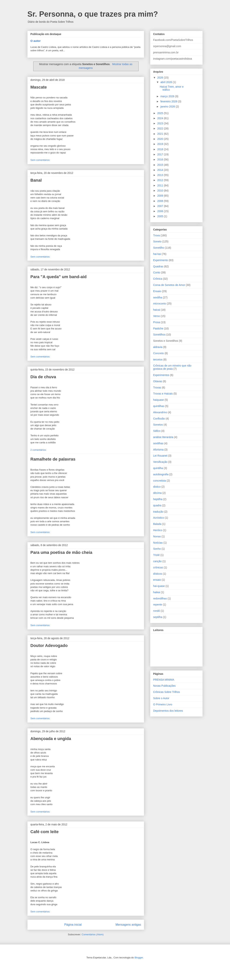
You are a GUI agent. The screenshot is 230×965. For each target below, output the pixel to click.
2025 (160, 113)
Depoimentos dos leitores (168, 710)
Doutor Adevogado (49, 645)
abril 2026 (166, 82)
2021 (160, 133)
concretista (159, 480)
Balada (157, 523)
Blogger (139, 957)
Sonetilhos (159, 334)
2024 (160, 118)
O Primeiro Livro (162, 704)
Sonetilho (158, 247)
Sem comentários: (40, 160)
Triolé (156, 554)
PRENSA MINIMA (163, 679)
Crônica (157, 278)
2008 (160, 200)
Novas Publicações (164, 685)
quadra (157, 505)
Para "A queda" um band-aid (58, 276)
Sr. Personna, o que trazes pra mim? (92, 14)
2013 (160, 175)
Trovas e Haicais (163, 393)
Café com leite (44, 831)
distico (157, 486)
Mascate (38, 87)
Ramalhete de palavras (52, 459)
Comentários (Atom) (92, 934)
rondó (156, 610)
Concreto (158, 353)
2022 (160, 128)
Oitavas (157, 381)
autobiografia (160, 474)
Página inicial (73, 924)
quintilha (158, 468)
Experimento (160, 260)
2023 (160, 123)
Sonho (157, 548)
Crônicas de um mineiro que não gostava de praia (172, 367)
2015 (160, 164)
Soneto (157, 241)
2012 (160, 180)
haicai (156, 309)
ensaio (157, 579)
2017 (160, 154)
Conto (156, 272)
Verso (156, 316)
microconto (159, 303)
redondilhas (160, 598)
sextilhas (158, 443)
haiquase (158, 399)
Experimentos (161, 375)
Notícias (158, 542)
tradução (158, 511)
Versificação (160, 461)
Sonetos (158, 424)
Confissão (159, 418)
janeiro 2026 (168, 106)
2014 (160, 169)
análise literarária (163, 437)
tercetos (158, 359)
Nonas (157, 536)
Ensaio (157, 291)
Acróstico (158, 517)
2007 (160, 206)
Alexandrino (160, 412)
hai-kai (157, 253)
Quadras (158, 266)
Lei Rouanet (160, 455)
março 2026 (167, 96)
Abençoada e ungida (50, 738)
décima (157, 492)
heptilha (157, 499)
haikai (156, 592)
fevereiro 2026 (169, 101)
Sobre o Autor (161, 698)
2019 (160, 144)
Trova (156, 235)
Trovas (157, 387)
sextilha (157, 297)
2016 (160, 159)
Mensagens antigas (128, 924)
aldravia (157, 347)
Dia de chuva (43, 376)
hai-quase (159, 586)
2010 (160, 190)
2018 (160, 149)
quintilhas (158, 406)
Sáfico (157, 430)
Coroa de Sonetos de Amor (169, 284)
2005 (160, 216)
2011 (160, 185)
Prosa (156, 322)
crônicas (158, 567)
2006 (160, 211)
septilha (157, 617)
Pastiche (158, 328)
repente (157, 604)
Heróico (157, 530)
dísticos (157, 573)
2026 (160, 77)
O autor (35, 40)
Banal (36, 180)
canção (157, 561)
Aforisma (158, 449)
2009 (160, 195)
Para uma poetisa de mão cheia (61, 552)
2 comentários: (38, 449)
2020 (160, 138)
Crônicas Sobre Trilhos (166, 691)
